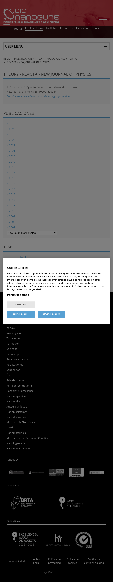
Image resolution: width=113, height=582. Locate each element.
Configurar (21, 304)
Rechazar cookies (51, 314)
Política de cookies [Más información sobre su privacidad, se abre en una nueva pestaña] (18, 294)
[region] (56, 291)
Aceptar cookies (21, 314)
